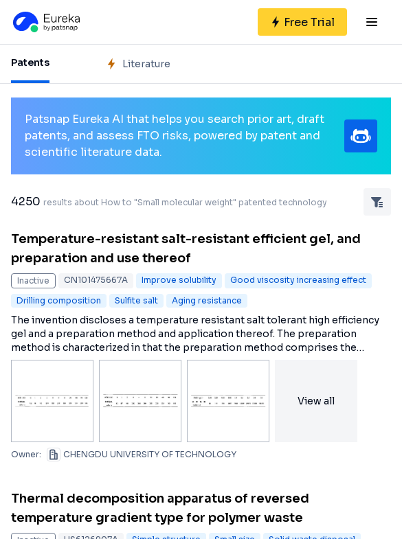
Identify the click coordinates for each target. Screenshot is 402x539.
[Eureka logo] (45, 22)
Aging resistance (207, 300)
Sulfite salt (136, 300)
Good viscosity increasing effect (298, 280)
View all (316, 401)
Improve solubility (179, 280)
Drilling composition (58, 300)
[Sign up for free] (302, 22)
